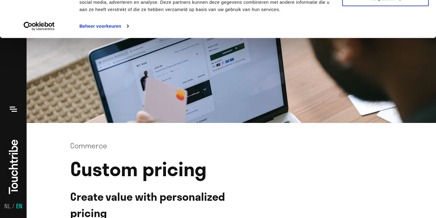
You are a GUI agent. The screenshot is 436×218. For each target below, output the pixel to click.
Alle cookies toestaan (385, 15)
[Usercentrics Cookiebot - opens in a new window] (39, 60)
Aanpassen (385, 32)
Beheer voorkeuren (100, 60)
